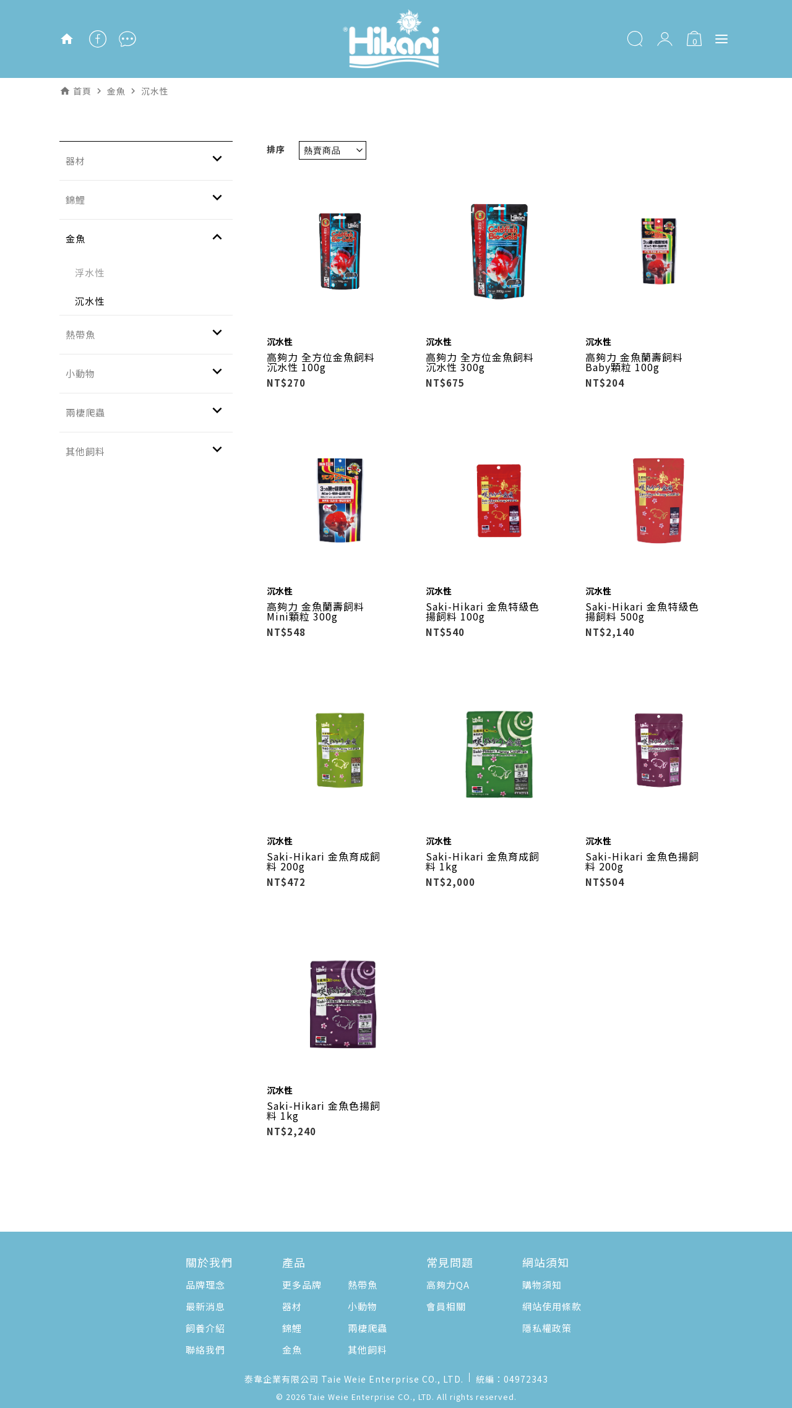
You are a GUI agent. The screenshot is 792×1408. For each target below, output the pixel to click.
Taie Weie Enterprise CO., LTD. (371, 1396)
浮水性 (90, 272)
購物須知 (542, 1284)
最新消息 (205, 1306)
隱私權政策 (547, 1327)
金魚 (292, 1349)
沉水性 (90, 300)
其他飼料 (367, 1349)
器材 (292, 1306)
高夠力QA (448, 1284)
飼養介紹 (205, 1327)
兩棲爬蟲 (367, 1327)
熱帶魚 (362, 1284)
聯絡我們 (205, 1349)
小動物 (362, 1306)
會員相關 (446, 1306)
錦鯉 (292, 1327)
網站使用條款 (552, 1306)
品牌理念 (205, 1284)
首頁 (82, 91)
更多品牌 (302, 1284)
